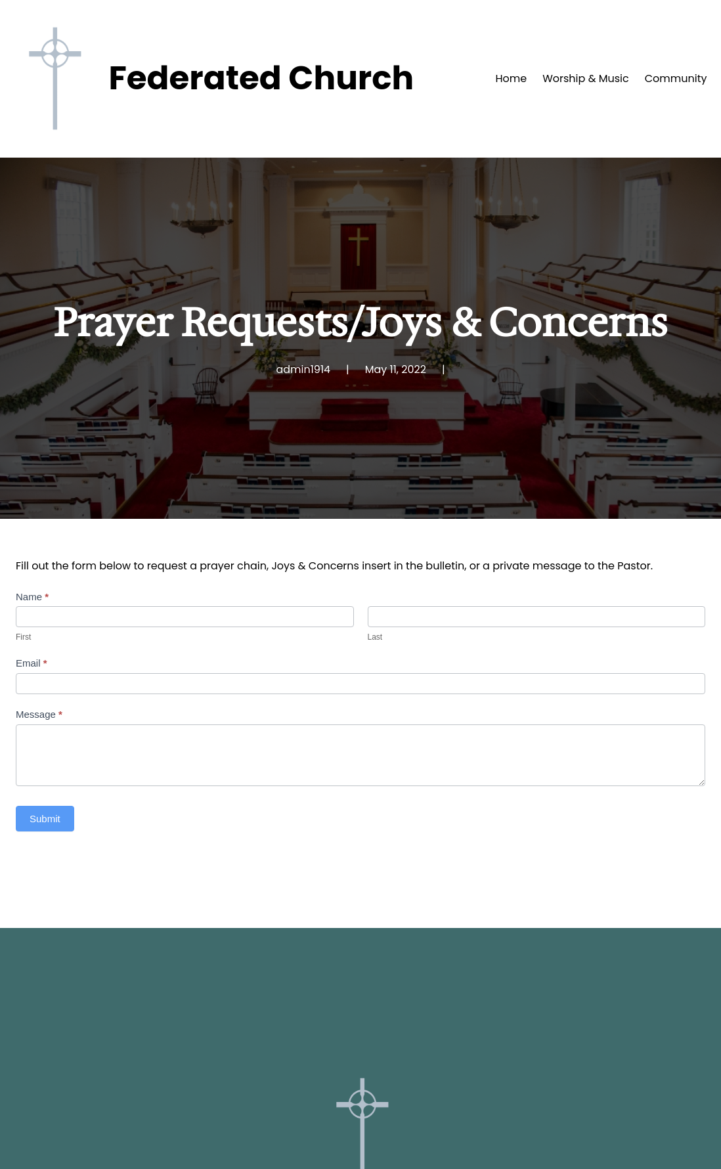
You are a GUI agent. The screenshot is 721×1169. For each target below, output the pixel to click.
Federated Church (261, 78)
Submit (45, 818)
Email (31, 663)
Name (32, 596)
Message (39, 714)
